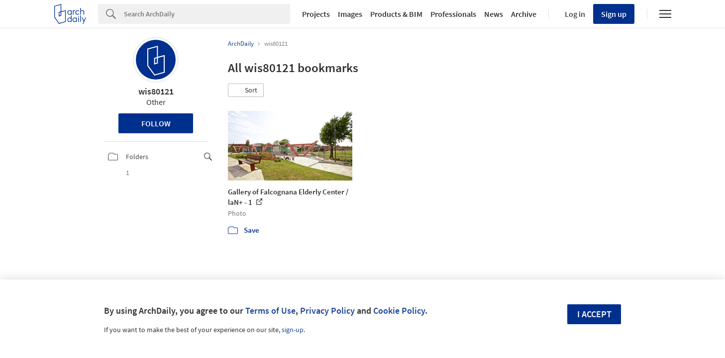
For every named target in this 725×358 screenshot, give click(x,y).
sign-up (293, 329)
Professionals (453, 14)
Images (350, 14)
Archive (523, 14)
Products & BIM (396, 14)
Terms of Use (270, 310)
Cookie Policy (399, 310)
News (493, 14)
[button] (246, 90)
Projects (316, 14)
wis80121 (156, 91)
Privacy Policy (327, 310)
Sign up (613, 14)
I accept (594, 314)
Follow (156, 123)
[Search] (207, 14)
